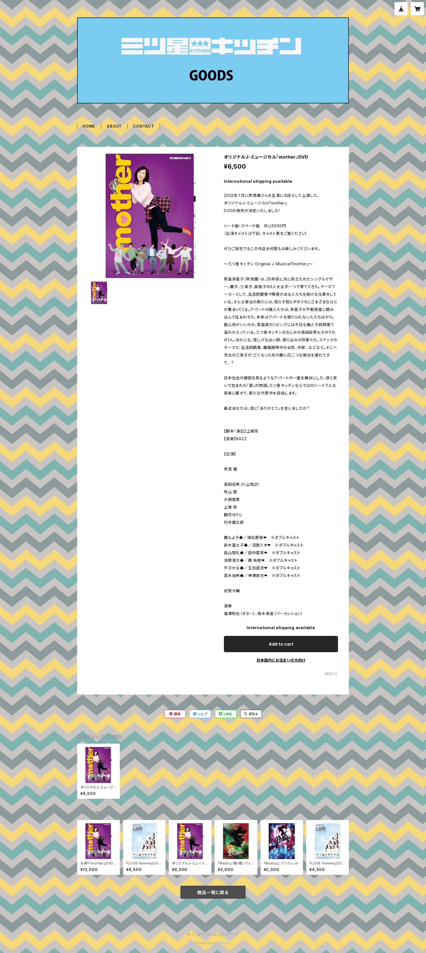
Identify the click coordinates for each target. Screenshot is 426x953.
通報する (331, 674)
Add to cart (281, 644)
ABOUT (114, 126)
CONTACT (143, 126)
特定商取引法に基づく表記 (142, 924)
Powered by (213, 943)
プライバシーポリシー (98, 924)
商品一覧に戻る (213, 892)
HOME (89, 126)
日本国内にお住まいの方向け (280, 660)
